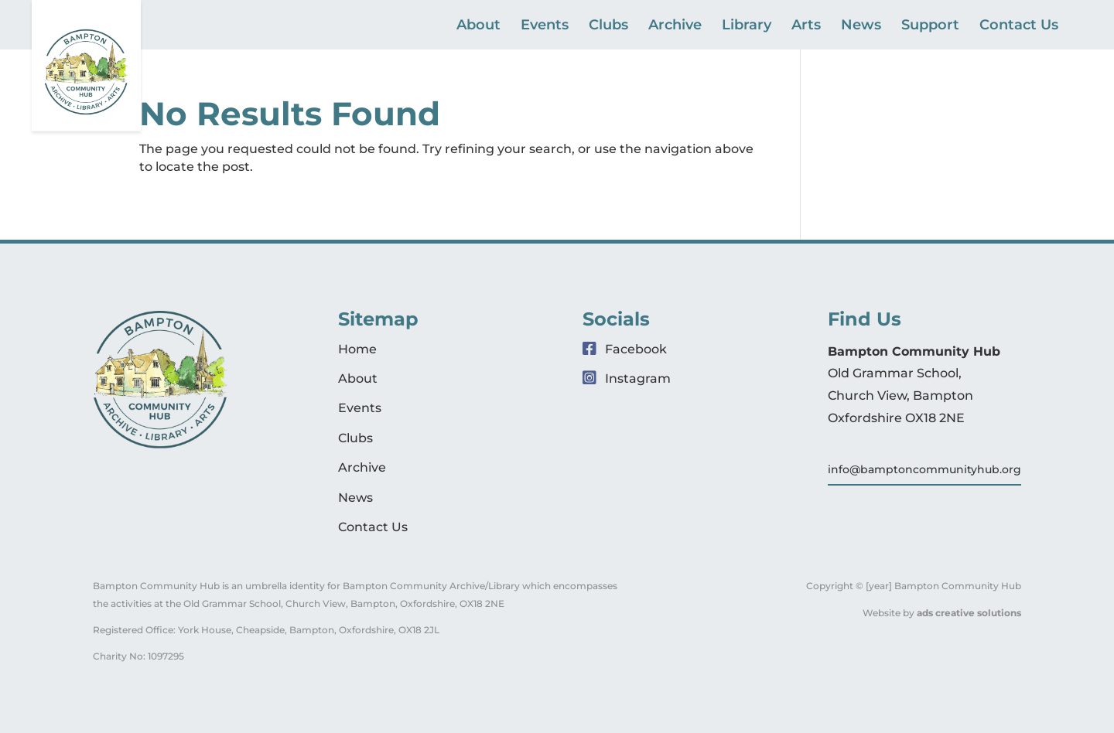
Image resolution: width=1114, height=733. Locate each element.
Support (930, 26)
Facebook (625, 349)
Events (545, 26)
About (478, 26)
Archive (675, 26)
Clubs (608, 26)
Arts (806, 26)
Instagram (627, 378)
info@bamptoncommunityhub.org (924, 469)
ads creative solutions (969, 613)
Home (357, 349)
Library (746, 26)
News (861, 26)
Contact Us (1018, 26)
